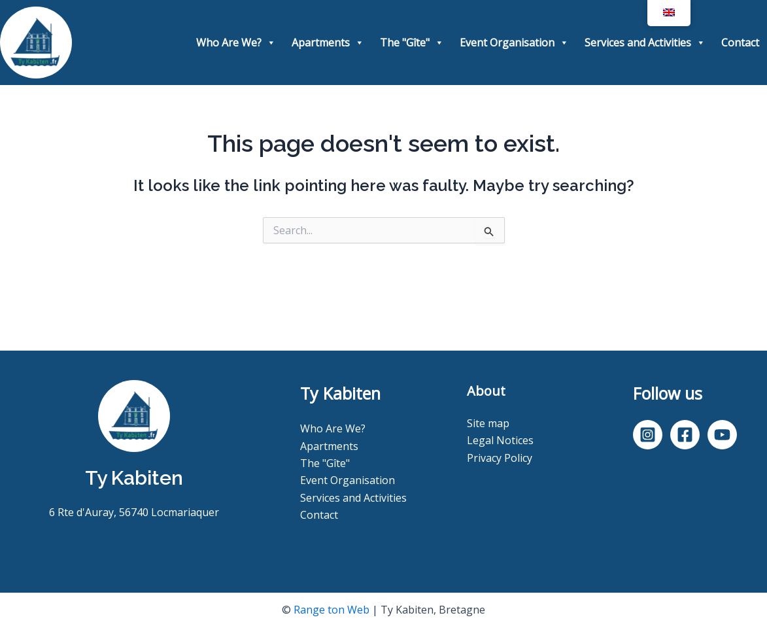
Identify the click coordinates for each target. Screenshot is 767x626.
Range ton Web (331, 609)
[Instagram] (647, 434)
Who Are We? (236, 42)
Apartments (328, 42)
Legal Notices (500, 440)
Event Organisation (514, 42)
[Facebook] (685, 434)
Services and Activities (645, 42)
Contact (740, 42)
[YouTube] (722, 434)
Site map (488, 423)
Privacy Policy (499, 458)
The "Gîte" (412, 42)
